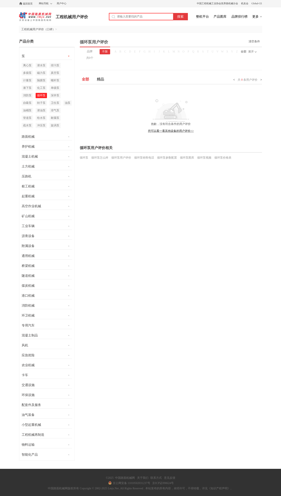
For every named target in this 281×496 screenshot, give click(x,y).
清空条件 (254, 41)
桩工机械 (28, 186)
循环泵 (84, 157)
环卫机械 (28, 315)
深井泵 (55, 95)
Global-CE (256, 3)
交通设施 (28, 385)
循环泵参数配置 (167, 157)
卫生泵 (55, 102)
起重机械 (28, 196)
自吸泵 (27, 102)
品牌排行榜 (239, 16)
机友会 (244, 3)
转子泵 (41, 102)
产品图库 (220, 16)
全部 (243, 51)
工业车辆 (28, 226)
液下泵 (27, 87)
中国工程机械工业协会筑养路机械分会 (217, 3)
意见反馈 (169, 477)
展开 (251, 51)
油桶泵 (27, 110)
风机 (25, 345)
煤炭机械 (28, 285)
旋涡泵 (55, 125)
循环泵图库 (187, 157)
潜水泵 (41, 65)
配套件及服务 (31, 405)
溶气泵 (55, 110)
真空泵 (55, 72)
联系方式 (156, 477)
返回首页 (28, 3)
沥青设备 (28, 236)
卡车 (25, 375)
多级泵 (27, 72)
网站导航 (44, 3)
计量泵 (27, 80)
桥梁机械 (28, 265)
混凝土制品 (30, 335)
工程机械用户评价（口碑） (38, 29)
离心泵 (27, 65)
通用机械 (28, 256)
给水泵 (41, 117)
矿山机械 (28, 216)
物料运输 (28, 444)
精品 (100, 79)
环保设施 (28, 395)
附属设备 (28, 246)
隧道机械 (28, 275)
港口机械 (28, 295)
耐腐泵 (55, 117)
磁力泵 (41, 72)
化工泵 (41, 87)
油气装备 (28, 415)
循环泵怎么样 (99, 157)
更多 (255, 16)
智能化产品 (30, 454)
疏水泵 (27, 125)
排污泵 (55, 65)
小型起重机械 (31, 424)
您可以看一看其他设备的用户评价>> (171, 130)
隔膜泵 (41, 80)
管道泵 (27, 117)
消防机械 (28, 305)
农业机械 (28, 365)
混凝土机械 (30, 156)
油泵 (67, 102)
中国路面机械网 (35, 17)
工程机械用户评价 (72, 17)
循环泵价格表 (222, 157)
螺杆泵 (55, 80)
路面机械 (28, 136)
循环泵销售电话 (144, 157)
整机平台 (202, 16)
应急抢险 (28, 355)
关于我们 (142, 477)
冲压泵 (41, 125)
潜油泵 (41, 110)
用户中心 (61, 3)
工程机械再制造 (33, 434)
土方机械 (28, 166)
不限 (105, 51)
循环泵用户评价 (121, 157)
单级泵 (55, 87)
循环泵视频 (204, 157)
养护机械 (28, 146)
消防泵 (27, 95)
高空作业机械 (31, 206)
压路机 (26, 176)
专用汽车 (28, 325)
